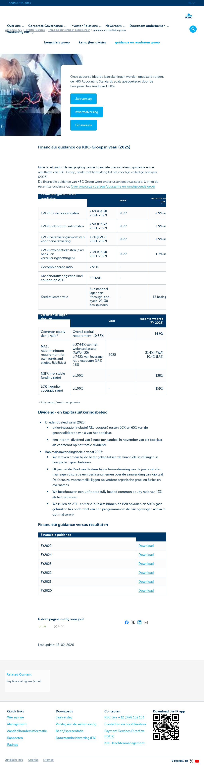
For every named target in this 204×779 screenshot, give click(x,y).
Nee (59, 639)
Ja (42, 639)
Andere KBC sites (20, 2)
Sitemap (48, 772)
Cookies (33, 772)
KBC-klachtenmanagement (124, 756)
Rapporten (15, 751)
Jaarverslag (64, 730)
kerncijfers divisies (92, 44)
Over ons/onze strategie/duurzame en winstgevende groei (113, 191)
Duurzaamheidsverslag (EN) (76, 751)
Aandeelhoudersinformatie (27, 744)
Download (129, 559)
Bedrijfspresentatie (69, 744)
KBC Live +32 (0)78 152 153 (124, 730)
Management (17, 737)
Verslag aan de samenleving (76, 737)
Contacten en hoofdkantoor (125, 737)
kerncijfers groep (56, 44)
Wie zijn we (15, 730)
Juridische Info (14, 772)
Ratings (12, 757)
